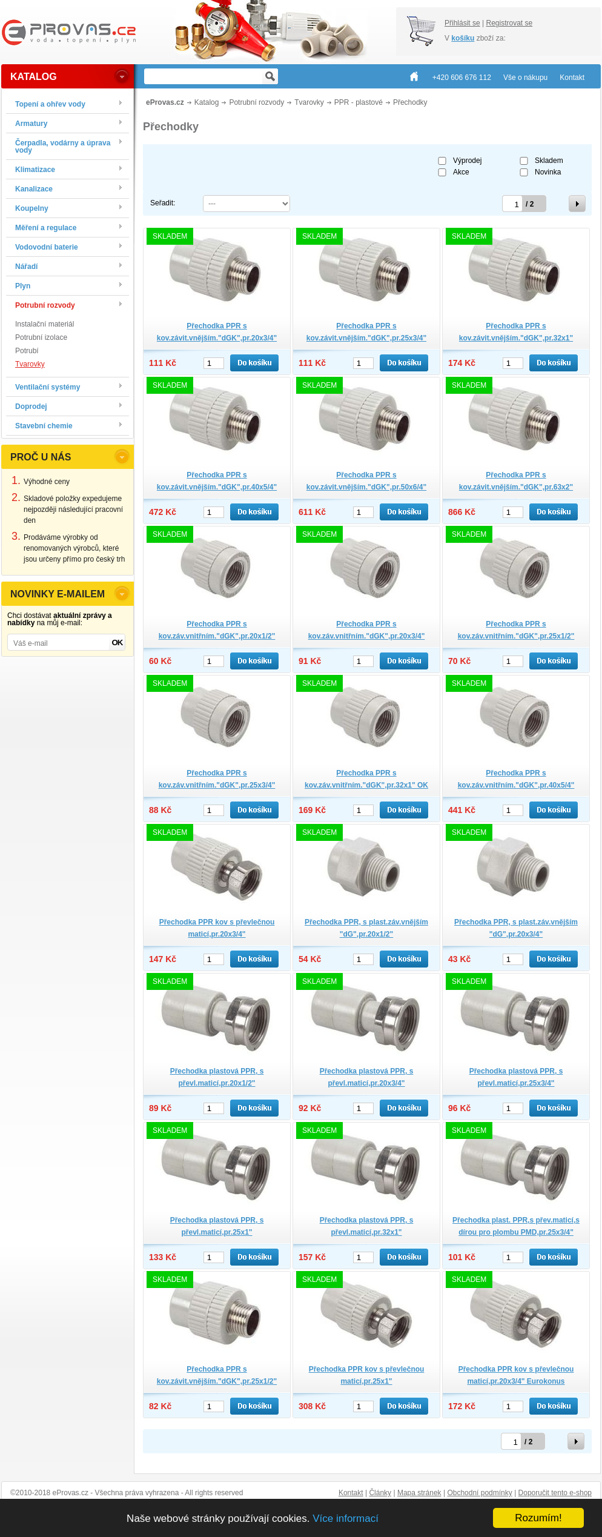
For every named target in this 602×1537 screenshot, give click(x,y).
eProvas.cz (165, 102)
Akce (461, 172)
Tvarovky (30, 364)
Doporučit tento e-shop (555, 1493)
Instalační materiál (44, 324)
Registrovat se (509, 23)
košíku (462, 38)
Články (380, 1493)
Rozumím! (538, 1518)
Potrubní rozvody (256, 102)
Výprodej (467, 160)
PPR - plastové (358, 102)
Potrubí (27, 351)
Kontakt (351, 1493)
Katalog (206, 102)
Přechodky (410, 102)
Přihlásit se (462, 23)
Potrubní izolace (41, 337)
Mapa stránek (419, 1493)
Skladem (549, 160)
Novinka (548, 172)
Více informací (346, 1518)
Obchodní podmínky (479, 1493)
